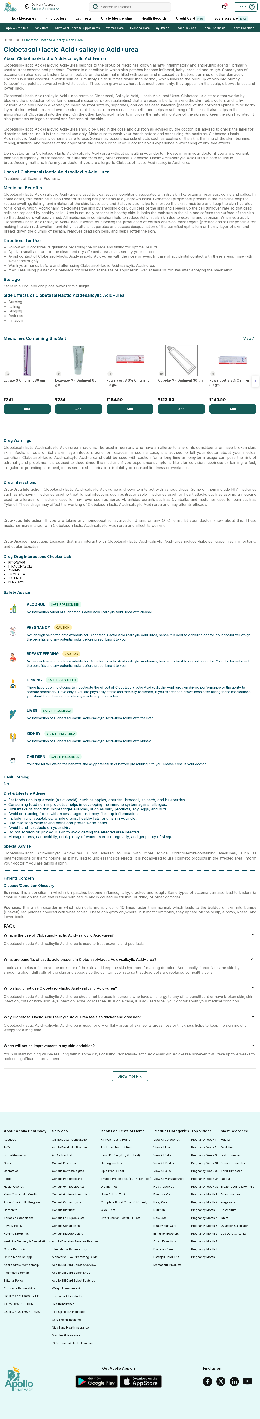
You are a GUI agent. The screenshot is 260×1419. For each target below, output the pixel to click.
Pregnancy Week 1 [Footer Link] (203, 1139)
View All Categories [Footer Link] (166, 1139)
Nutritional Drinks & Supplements (77, 28)
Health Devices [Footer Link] (163, 1186)
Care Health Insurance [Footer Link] (67, 1319)
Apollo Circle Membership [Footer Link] (21, 1265)
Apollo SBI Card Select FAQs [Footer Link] (71, 1272)
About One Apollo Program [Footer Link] (22, 1202)
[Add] (27, 409)
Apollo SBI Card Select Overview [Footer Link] (74, 1265)
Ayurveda (162, 28)
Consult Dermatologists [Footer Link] (68, 1171)
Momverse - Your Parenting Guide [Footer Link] (75, 1257)
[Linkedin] (234, 1381)
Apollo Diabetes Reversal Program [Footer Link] (75, 1241)
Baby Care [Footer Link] (160, 1202)
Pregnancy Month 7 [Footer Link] (204, 1241)
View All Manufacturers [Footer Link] (168, 1178)
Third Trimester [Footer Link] (231, 1171)
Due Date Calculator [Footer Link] (234, 1233)
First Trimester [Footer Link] (230, 1155)
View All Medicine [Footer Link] (165, 1163)
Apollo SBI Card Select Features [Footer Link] (73, 1280)
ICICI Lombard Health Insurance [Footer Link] (73, 1343)
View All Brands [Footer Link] (163, 1147)
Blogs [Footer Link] (8, 1178)
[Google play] (96, 1381)
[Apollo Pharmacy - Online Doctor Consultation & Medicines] (10, 6)
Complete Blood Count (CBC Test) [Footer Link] (124, 1202)
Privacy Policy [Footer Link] (13, 1225)
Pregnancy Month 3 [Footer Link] (204, 1210)
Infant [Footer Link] (224, 1218)
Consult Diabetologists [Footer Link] (67, 1233)
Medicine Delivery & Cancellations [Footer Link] (27, 1241)
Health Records (154, 18)
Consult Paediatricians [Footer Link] (67, 1178)
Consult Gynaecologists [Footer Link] (68, 1186)
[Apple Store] (141, 1381)
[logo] (19, 1379)
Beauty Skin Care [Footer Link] (164, 1225)
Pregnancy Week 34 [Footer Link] (205, 1178)
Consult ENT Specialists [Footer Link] (68, 1218)
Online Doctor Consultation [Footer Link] (70, 1139)
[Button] (130, 1076)
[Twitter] (220, 1381)
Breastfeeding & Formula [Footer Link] (237, 1186)
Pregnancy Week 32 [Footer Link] (204, 1171)
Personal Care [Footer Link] (163, 1194)
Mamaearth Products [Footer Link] (167, 1265)
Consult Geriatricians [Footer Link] (66, 1225)
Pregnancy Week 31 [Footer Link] (204, 1163)
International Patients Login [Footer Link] (70, 1249)
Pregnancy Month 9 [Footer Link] (204, 1257)
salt (18, 39)
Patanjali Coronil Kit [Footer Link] (166, 1257)
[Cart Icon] (223, 6)
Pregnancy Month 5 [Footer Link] (204, 1225)
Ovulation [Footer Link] (227, 1147)
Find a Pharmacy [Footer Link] (15, 1155)
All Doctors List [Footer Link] (62, 1155)
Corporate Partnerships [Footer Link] (19, 1288)
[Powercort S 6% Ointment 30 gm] (130, 374)
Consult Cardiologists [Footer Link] (66, 1202)
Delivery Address (43, 4)
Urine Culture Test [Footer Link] (113, 1194)
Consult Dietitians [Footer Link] (64, 1210)
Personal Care (140, 28)
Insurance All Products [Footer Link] (67, 1296)
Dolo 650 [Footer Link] (159, 1218)
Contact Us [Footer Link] (11, 1171)
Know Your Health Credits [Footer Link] (21, 1194)
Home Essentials (213, 28)
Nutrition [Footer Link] (159, 1210)
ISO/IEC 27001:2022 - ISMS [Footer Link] (22, 1312)
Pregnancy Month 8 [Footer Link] (204, 1249)
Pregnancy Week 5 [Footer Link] (204, 1147)
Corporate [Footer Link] (10, 1210)
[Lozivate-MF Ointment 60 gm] (78, 374)
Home (8, 39)
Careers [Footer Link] (9, 1163)
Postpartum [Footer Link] (228, 1210)
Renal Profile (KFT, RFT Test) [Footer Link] (120, 1155)
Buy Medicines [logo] (24, 18)
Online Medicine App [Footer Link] (18, 1257)
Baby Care (41, 28)
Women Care (115, 28)
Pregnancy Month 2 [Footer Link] (204, 1202)
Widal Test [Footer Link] (108, 1210)
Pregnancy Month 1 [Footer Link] (204, 1194)
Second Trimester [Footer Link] (233, 1163)
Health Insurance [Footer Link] (63, 1304)
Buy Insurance (231, 18)
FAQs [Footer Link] (7, 1147)
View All (249, 339)
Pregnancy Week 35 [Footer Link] (204, 1186)
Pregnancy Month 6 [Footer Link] (204, 1233)
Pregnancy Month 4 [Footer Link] (204, 1218)
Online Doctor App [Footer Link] (16, 1249)
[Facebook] (207, 1381)
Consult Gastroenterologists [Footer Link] (71, 1194)
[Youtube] (247, 1381)
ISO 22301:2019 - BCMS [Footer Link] (19, 1304)
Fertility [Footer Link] (226, 1139)
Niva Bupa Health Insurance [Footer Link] (70, 1327)
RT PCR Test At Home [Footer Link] (115, 1139)
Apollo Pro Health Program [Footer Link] (70, 1147)
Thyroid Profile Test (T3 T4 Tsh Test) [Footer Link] (126, 1178)
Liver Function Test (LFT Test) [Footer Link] (121, 1218)
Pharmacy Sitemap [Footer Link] (16, 1272)
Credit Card (190, 18)
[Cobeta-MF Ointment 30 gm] (181, 374)
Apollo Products (17, 28)
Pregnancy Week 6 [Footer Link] (204, 1155)
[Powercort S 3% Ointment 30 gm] (232, 374)
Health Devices (185, 28)
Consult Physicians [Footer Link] (65, 1163)
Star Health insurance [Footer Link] (66, 1335)
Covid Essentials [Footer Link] (164, 1241)
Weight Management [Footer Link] (66, 1288)
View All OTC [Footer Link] (162, 1171)
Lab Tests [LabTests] (84, 18)
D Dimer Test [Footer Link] (109, 1186)
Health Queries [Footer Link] (14, 1186)
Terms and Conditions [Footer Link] (19, 1218)
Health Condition (242, 28)
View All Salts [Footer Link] (162, 1155)
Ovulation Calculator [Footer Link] (234, 1225)
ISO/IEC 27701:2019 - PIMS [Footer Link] (22, 1296)
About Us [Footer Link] (10, 1139)
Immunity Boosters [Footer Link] (166, 1233)
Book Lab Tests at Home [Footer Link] (117, 1147)
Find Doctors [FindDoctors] (56, 18)
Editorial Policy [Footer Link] (13, 1280)
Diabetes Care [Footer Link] (163, 1249)
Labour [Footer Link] (225, 1178)
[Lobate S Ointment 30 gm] (27, 374)
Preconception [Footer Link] (231, 1194)
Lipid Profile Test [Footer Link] (112, 1171)
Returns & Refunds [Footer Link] (16, 1233)
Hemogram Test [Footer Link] (112, 1163)
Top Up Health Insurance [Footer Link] (68, 1312)
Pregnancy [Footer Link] (228, 1202)
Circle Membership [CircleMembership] (116, 18)
